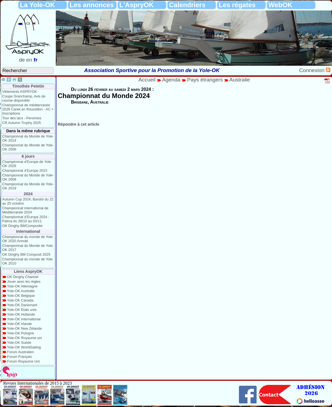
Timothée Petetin (28, 86)
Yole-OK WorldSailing (24, 347)
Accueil (147, 80)
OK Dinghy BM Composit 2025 (26, 254)
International (28, 231)
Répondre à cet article (78, 124)
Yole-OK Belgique (21, 296)
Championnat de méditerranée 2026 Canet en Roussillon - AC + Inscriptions (28, 109)
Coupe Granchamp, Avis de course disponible (23, 98)
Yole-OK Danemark (22, 305)
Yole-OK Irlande (19, 324)
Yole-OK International (23, 319)
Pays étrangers (205, 80)
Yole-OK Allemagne (22, 286)
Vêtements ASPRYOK (19, 91)
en (29, 60)
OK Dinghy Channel (22, 277)
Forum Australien (20, 352)
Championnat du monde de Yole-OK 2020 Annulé (28, 239)
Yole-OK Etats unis (21, 310)
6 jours (28, 156)
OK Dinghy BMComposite (22, 226)
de (22, 60)
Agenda (172, 80)
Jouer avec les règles (24, 281)
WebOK (280, 5)
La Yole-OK (37, 5)
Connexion (312, 70)
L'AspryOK (136, 5)
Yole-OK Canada (20, 300)
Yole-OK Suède (19, 342)
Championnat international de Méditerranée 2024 (25, 210)
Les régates (237, 5)
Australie (239, 80)
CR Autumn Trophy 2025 (21, 123)
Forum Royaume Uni (23, 361)
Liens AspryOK (28, 271)
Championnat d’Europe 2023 (24, 170)
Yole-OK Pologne (20, 333)
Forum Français (19, 357)
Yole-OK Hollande (21, 314)
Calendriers (187, 5)
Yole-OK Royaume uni (24, 338)
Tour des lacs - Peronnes (21, 118)
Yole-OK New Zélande (24, 328)
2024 (28, 194)
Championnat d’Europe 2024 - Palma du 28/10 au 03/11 (25, 219)
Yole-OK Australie (21, 291)
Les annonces (92, 5)
